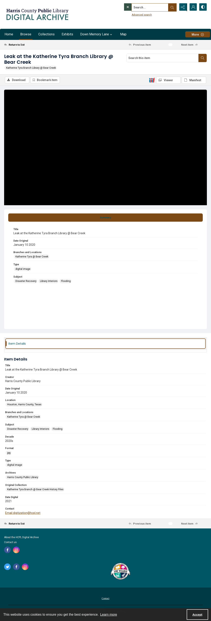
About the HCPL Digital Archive (21, 537)
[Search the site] (141, 7)
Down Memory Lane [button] (96, 34)
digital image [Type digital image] (22, 269)
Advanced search (133, 14)
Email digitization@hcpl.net (22, 512)
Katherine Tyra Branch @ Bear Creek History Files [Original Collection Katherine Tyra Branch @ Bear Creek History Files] (35, 489)
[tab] (105, 218)
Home (9, 34)
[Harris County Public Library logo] (120, 572)
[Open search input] (172, 7)
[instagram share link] (16, 550)
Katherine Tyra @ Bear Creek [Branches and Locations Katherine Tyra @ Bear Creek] (31, 256)
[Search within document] (202, 58)
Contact (105, 598)
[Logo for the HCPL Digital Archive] (37, 14)
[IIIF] (152, 79)
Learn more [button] (108, 614)
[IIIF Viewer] (168, 80)
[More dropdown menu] (197, 34)
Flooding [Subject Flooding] (66, 281)
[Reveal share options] (182, 7)
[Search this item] (162, 58)
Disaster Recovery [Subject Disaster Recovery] (25, 281)
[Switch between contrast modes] (203, 7)
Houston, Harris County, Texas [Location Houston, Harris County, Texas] (24, 404)
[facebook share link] (7, 550)
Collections (46, 34)
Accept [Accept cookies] (197, 614)
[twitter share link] (7, 567)
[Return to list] (31, 44)
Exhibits (67, 34)
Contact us (10, 542)
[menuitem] (105, 598)
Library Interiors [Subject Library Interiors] (48, 281)
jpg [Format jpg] (9, 453)
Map (123, 34)
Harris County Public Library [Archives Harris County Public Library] (22, 477)
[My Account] (192, 7)
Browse (25, 34)
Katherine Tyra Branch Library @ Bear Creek (31, 67)
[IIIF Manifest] (194, 80)
